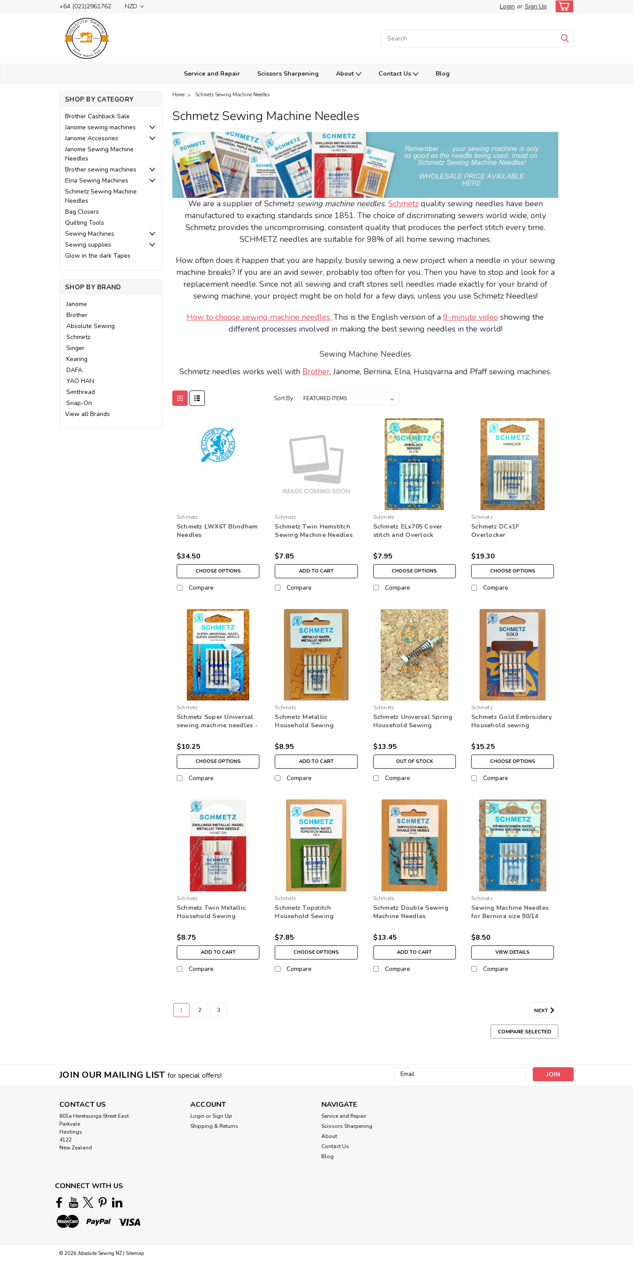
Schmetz (78, 337)
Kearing (76, 359)
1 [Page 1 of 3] (181, 1010)
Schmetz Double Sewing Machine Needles (410, 912)
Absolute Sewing (90, 326)
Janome (76, 304)
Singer (75, 348)
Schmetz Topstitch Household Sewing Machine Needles (304, 916)
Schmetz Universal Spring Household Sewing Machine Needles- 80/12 (413, 725)
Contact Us (398, 74)
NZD (134, 6)
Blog (443, 73)
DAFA (74, 370)
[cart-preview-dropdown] (562, 6)
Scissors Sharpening (288, 73)
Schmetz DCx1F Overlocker (495, 530)
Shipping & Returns (214, 1126)
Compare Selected (524, 1031)
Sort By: (284, 398)
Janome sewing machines (100, 127)
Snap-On (79, 403)
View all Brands (87, 414)
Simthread (80, 392)
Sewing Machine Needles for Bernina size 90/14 (510, 912)
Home (178, 94)
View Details (512, 952)
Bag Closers (82, 212)
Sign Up (536, 6)
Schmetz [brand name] (187, 517)
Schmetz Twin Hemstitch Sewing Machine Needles (314, 530)
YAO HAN (80, 381)
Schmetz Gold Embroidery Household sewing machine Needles (511, 725)
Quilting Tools (84, 223)
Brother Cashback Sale (97, 116)
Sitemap (135, 1253)
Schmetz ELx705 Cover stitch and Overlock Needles (408, 534)
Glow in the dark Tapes (98, 256)
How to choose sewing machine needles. (259, 317)
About (348, 74)
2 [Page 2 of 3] (199, 1010)
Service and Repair (212, 73)
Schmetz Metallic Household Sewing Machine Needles (304, 725)
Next (545, 1010)
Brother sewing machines (100, 169)
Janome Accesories (91, 138)
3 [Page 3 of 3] (218, 1010)
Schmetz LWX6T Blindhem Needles (217, 530)
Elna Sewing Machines (96, 180)
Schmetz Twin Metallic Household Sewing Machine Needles (211, 916)
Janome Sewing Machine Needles (99, 154)
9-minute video (470, 317)
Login (507, 6)
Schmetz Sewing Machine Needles (101, 196)
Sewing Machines (89, 234)
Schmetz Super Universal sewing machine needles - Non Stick (217, 725)
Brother (76, 315)
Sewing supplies (88, 245)
